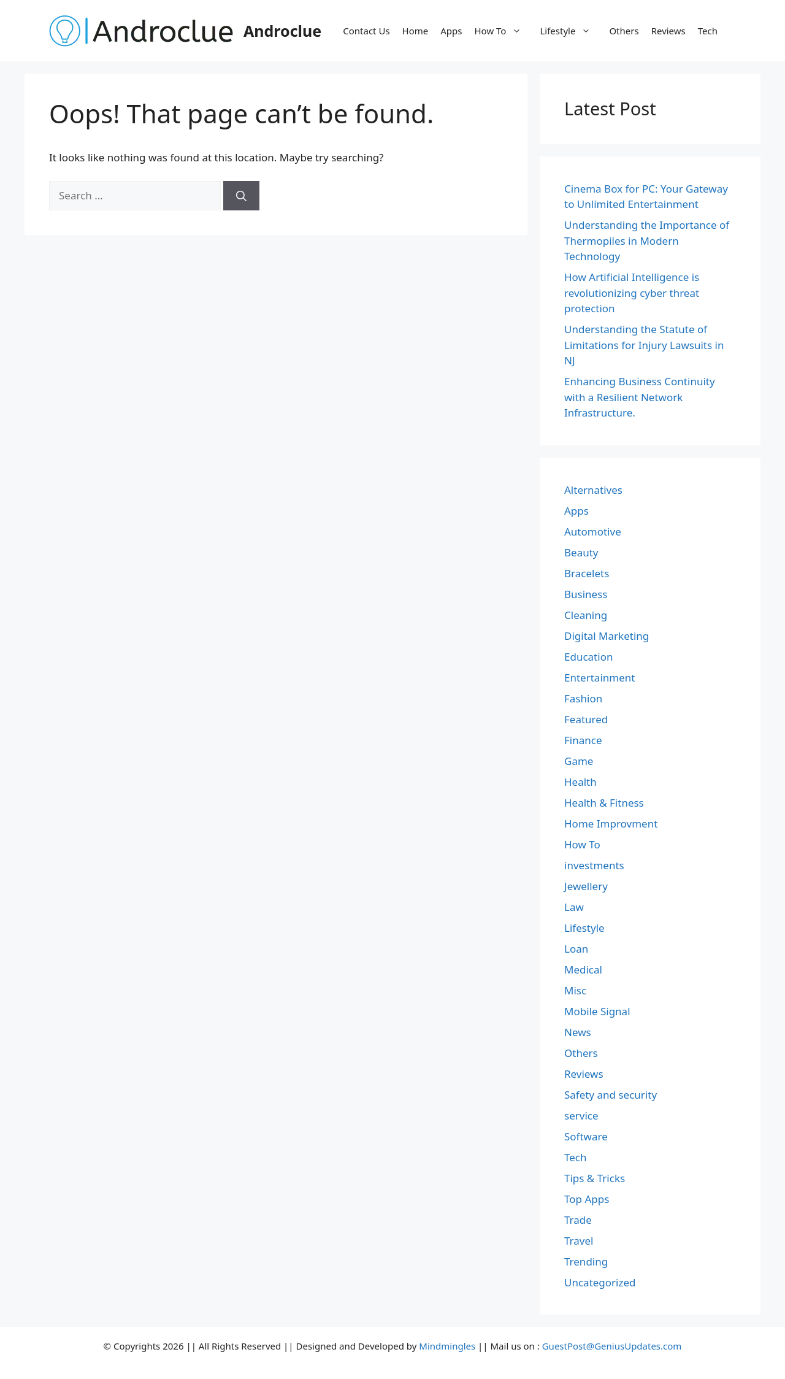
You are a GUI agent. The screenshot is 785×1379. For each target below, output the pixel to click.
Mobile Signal (597, 1011)
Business (585, 594)
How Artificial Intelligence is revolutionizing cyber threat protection (631, 292)
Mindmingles (447, 1346)
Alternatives (593, 490)
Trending (586, 1261)
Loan (576, 949)
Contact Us (366, 31)
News (577, 1032)
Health (580, 782)
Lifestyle (571, 30)
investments (594, 865)
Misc (575, 990)
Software (586, 1136)
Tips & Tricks (594, 1178)
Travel (578, 1241)
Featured (586, 719)
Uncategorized (600, 1282)
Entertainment (599, 677)
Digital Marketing (606, 636)
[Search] (241, 195)
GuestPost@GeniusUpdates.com (612, 1346)
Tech (708, 31)
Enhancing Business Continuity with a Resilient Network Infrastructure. (639, 397)
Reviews (668, 31)
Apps (451, 31)
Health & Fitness (604, 803)
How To (504, 30)
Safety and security (610, 1095)
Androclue (282, 30)
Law (574, 907)
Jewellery (586, 886)
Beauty (581, 552)
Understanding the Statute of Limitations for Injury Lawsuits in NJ (644, 344)
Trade (578, 1220)
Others (623, 31)
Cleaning (585, 615)
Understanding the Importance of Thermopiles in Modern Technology (646, 240)
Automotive (592, 531)
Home (415, 31)
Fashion (583, 698)
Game (578, 761)
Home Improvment (610, 823)
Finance (583, 740)
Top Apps (586, 1199)
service (581, 1115)
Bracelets (586, 573)
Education (588, 657)
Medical (583, 969)
